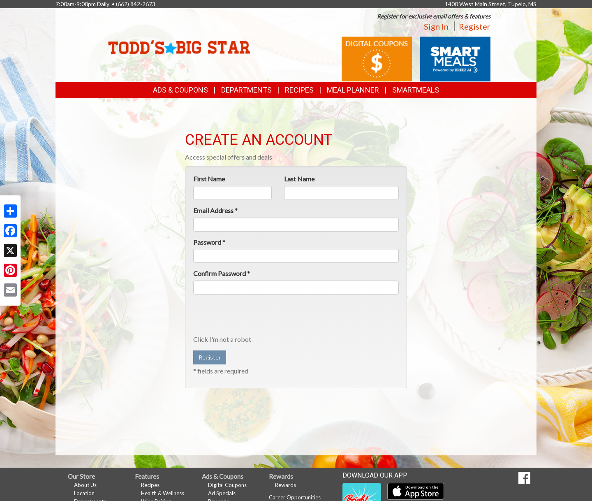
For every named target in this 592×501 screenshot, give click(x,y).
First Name (209, 179)
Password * (209, 242)
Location (84, 493)
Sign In (436, 26)
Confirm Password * (221, 273)
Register (474, 26)
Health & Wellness (162, 493)
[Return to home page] (179, 39)
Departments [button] (246, 90)
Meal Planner (353, 90)
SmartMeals (415, 90)
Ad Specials (222, 493)
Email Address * (215, 210)
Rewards (285, 485)
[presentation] (255, 317)
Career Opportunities (295, 497)
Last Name (299, 179)
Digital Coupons (227, 485)
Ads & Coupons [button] (180, 90)
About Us (85, 485)
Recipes (299, 90)
